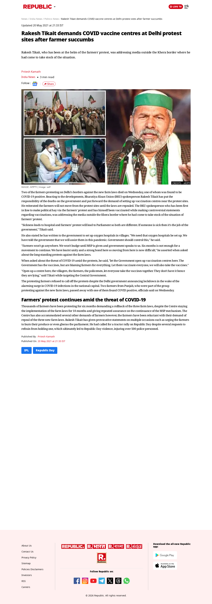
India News (28, 77)
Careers (25, 587)
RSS (23, 581)
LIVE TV (176, 6)
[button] (49, 84)
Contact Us (27, 552)
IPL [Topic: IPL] (26, 350)
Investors (26, 575)
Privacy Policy (28, 557)
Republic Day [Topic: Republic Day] (46, 350)
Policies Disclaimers (32, 569)
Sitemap (25, 563)
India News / (37, 19)
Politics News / (52, 19)
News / (25, 19)
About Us (26, 546)
